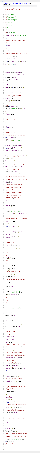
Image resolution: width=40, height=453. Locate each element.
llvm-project (6, 3)
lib (26, 3)
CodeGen (29, 3)
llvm (3, 3)
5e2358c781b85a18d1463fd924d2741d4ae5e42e (16, 3)
